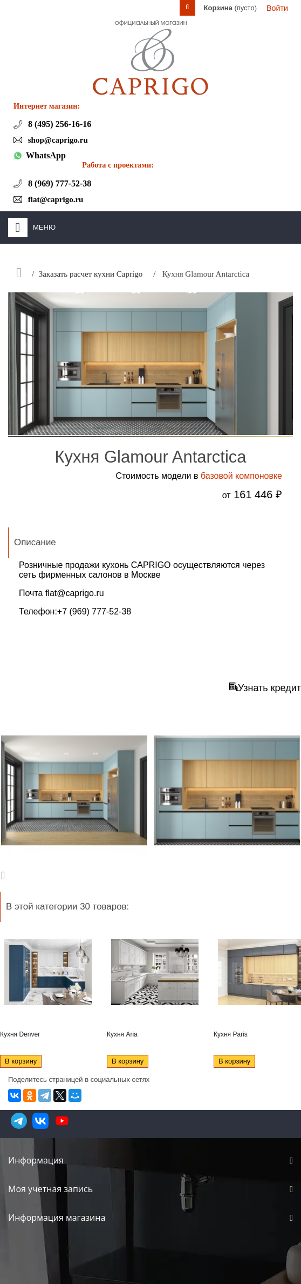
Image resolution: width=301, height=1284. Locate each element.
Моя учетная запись (50, 1189)
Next (5, 875)
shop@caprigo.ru (57, 140)
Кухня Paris (231, 1034)
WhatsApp (46, 155)
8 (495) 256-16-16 (58, 124)
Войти (277, 8)
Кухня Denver (20, 1034)
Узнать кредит (265, 688)
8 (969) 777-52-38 (58, 183)
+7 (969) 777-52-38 (94, 611)
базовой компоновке (241, 475)
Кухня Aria (122, 1034)
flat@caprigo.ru (74, 593)
